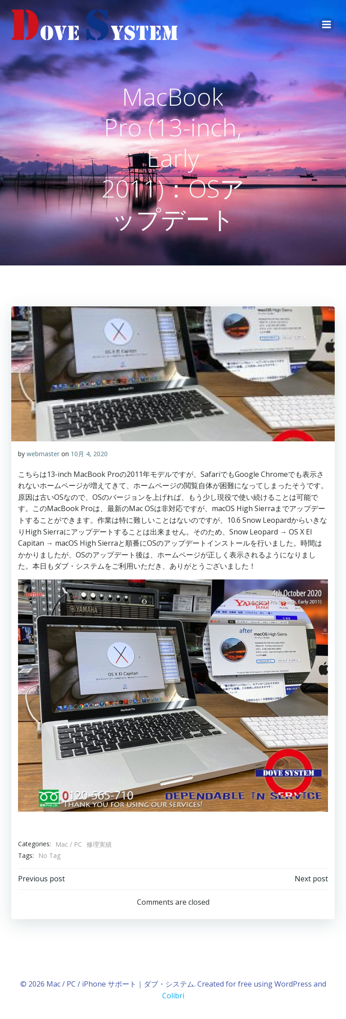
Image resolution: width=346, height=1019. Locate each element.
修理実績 (98, 844)
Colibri (173, 995)
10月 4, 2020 (88, 453)
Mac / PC (68, 844)
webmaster (42, 453)
